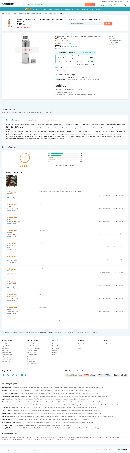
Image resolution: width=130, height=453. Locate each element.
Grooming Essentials (19, 428)
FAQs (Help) (5, 357)
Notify (108, 23)
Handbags (93, 405)
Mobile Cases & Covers (49, 396)
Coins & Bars (17, 413)
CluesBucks (5, 350)
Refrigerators (60, 393)
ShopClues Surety (7, 354)
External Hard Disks (69, 396)
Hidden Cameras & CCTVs (48, 393)
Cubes (69, 419)
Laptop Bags (23, 410)
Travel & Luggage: (7, 410)
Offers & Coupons (7, 437)
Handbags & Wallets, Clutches (81, 405)
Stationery (47, 422)
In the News (55, 348)
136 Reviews (71, 43)
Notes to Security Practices (27, 450)
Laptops (11, 390)
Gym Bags (71, 410)
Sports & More (76, 9)
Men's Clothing (22, 405)
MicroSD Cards (103, 396)
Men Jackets (109, 437)
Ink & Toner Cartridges (31, 390)
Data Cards (88, 390)
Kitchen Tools (62, 402)
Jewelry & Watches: (7, 413)
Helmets (37, 416)
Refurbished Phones (57, 387)
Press (79, 348)
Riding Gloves (69, 416)
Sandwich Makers (77, 437)
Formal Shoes (53, 407)
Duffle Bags (16, 410)
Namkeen (40, 422)
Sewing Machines (80, 399)
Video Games (48, 390)
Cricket (63, 425)
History (54, 344)
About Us (55, 340)
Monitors (41, 390)
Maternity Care (76, 419)
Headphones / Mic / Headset (53, 437)
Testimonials (30, 357)
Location (103, 5)
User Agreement (6, 361)
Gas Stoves (26, 437)
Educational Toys (23, 419)
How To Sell (30, 346)
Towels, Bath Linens (40, 402)
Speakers (95, 393)
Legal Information (51, 120)
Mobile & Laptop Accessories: (10, 396)
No (122, 195)
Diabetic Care (57, 425)
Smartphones (26, 387)
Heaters (11, 439)
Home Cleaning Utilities (73, 402)
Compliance (38, 450)
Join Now (79, 68)
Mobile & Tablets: (7, 387)
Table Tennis (69, 425)
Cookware (55, 402)
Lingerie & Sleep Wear (113, 405)
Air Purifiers (40, 437)
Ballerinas (68, 407)
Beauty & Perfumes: (7, 428)
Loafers (74, 407)
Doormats (84, 402)
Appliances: (5, 399)
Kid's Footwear (33, 419)
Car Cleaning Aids (29, 416)
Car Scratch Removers (88, 416)
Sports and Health (7, 425)
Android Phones (16, 387)
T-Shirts (104, 405)
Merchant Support (83, 344)
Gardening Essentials (99, 402)
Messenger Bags (79, 410)
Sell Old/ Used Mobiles (97, 387)
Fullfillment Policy (32, 350)
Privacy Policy (5, 450)
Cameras (88, 393)
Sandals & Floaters (43, 407)
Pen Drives (60, 396)
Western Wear (68, 405)
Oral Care (71, 428)
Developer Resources (33, 363)
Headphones (23, 396)
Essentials (85, 9)
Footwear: (5, 407)
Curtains (90, 402)
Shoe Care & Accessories (89, 407)
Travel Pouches (32, 410)
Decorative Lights (48, 439)
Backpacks (39, 396)
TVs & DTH (23, 393)
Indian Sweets (86, 422)
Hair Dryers (18, 399)
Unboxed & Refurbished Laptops (62, 390)
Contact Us (110, 1)
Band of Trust (56, 346)
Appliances (67, 9)
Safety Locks (96, 410)
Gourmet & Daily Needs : (9, 422)
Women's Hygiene (96, 428)
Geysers (88, 399)
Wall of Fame (46, 450)
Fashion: (4, 405)
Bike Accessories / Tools (16, 416)
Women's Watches (36, 413)
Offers (92, 9)
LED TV (102, 437)
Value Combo (86, 428)
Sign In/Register (6, 346)
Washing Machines (70, 393)
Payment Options (7, 352)
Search (90, 4)
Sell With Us (104, 1)
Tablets (65, 387)
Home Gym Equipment (19, 425)
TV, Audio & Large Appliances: (10, 393)
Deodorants (29, 428)
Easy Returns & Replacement (10, 344)
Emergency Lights (27, 399)
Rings (82, 413)
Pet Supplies (29, 422)
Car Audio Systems (20, 439)
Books (35, 422)
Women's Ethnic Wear (33, 405)
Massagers (49, 425)
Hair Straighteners (57, 399)
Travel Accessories (62, 410)
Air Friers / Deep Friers (89, 437)
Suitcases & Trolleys (50, 410)
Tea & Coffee (64, 422)
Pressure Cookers (67, 437)
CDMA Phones (73, 387)
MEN (44, 9)
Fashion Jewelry (56, 413)
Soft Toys (55, 419)
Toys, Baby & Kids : (7, 419)
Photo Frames (30, 439)
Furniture (48, 402)
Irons (98, 437)
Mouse (77, 396)
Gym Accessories (40, 425)
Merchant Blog (31, 361)
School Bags (88, 410)
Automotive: (5, 416)
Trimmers (12, 399)
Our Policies (5, 348)
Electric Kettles (47, 399)
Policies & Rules (31, 352)
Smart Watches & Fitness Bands (89, 396)
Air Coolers (33, 437)
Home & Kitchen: (7, 402)
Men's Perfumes (38, 428)
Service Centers (6, 359)
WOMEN (50, 9)
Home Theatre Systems (33, 393)
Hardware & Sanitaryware (26, 402)
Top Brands (70, 439)
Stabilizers (5, 439)
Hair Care (46, 428)
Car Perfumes (77, 416)
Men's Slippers (24, 407)
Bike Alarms (109, 416)
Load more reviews (65, 321)
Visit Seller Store (113, 44)
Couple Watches (17, 437)
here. (96, 332)
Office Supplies (20, 422)
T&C (71, 81)
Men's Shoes (38, 439)
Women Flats (61, 407)
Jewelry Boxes (88, 413)
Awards (54, 350)
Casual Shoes (33, 407)
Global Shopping (101, 9)
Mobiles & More (37, 9)
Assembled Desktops (78, 390)
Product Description (13, 120)
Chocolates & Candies (75, 422)
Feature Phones (35, 387)
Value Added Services (84, 387)
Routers (22, 390)
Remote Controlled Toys (44, 419)
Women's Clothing (12, 405)
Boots (79, 407)
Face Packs (65, 428)
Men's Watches (25, 413)
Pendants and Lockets (67, 413)
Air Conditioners (80, 393)
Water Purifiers (37, 399)
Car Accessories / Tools (57, 416)
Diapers (15, 419)
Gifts (92, 422)
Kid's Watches (97, 413)
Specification (33, 120)
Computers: (5, 390)
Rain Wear (56, 439)
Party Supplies (62, 419)
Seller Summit (31, 359)
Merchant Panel (31, 344)
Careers (54, 352)
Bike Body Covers (45, 416)
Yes (117, 195)
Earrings (77, 413)
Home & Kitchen (58, 9)
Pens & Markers (55, 422)
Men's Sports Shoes (13, 407)
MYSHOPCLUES (60, 79)
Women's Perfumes (55, 428)
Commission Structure (33, 348)
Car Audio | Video (101, 416)
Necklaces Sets (46, 413)
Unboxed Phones (45, 387)
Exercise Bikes (30, 425)
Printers (16, 390)
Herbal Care (78, 428)
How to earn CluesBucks (89, 52)
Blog (53, 354)
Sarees (99, 405)
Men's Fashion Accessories (47, 405)
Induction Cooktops (68, 399)
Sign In (126, 5)
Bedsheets (15, 402)
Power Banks (31, 396)
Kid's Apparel (85, 419)
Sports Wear (59, 405)
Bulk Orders (81, 346)
